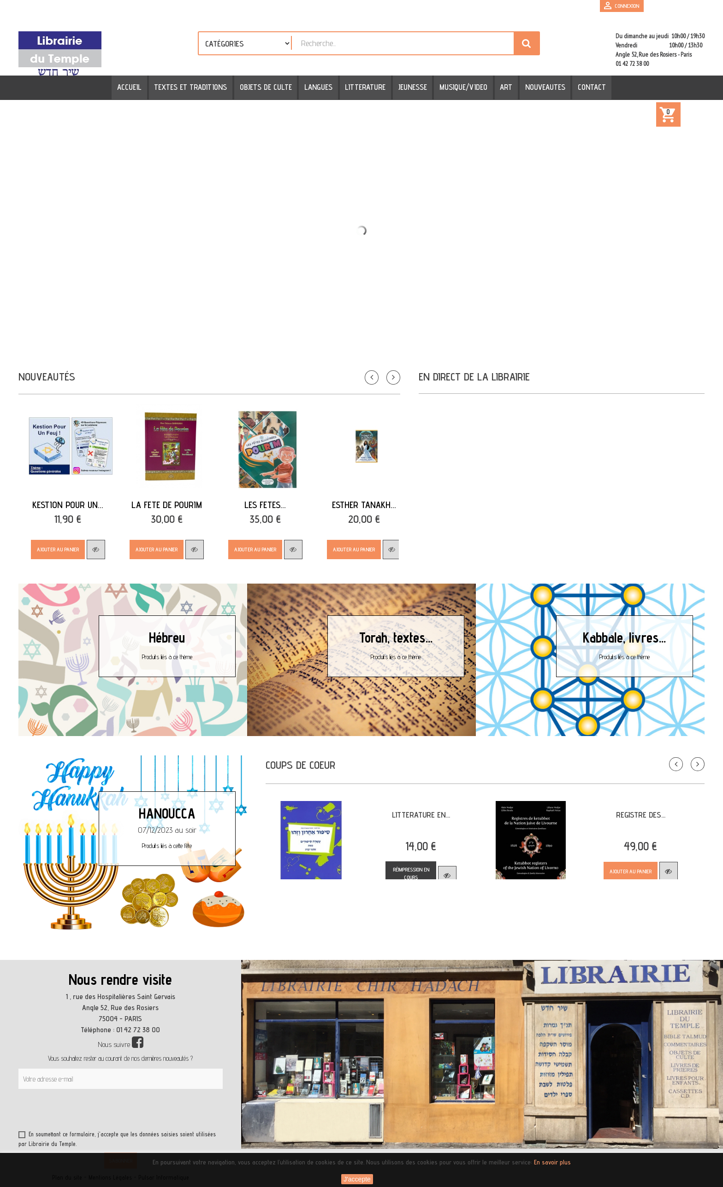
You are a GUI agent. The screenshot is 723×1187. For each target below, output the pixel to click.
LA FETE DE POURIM (166, 504)
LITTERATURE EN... (421, 814)
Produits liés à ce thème (167, 657)
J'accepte (357, 1179)
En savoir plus (552, 1162)
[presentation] (107, 1111)
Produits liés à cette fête (167, 845)
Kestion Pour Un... (67, 504)
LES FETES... (265, 504)
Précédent (669, 757)
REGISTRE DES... (640, 814)
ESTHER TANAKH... (364, 504)
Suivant (691, 757)
